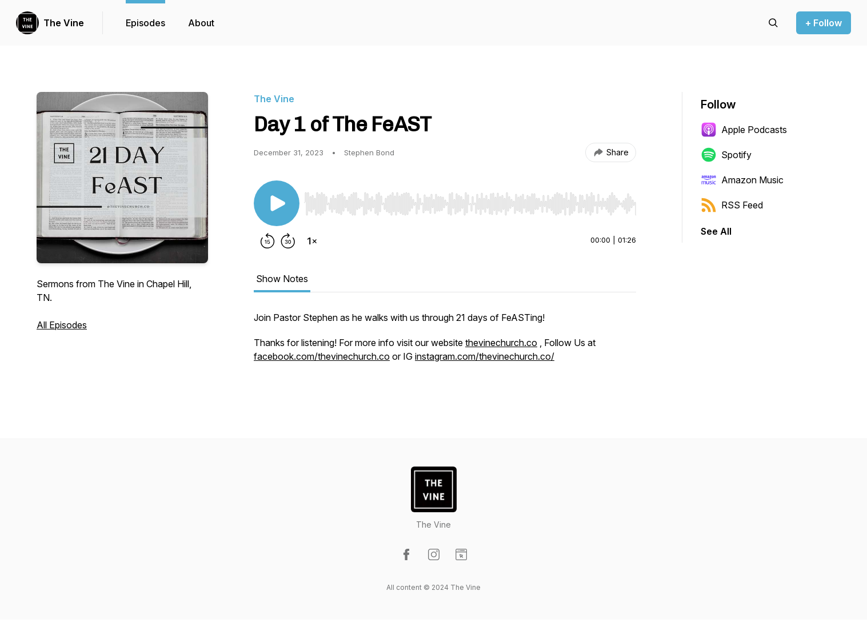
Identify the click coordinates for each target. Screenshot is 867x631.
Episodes (145, 23)
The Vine (63, 23)
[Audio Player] (470, 200)
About (201, 23)
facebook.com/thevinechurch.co (322, 356)
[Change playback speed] (312, 241)
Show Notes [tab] (282, 278)
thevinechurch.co (501, 342)
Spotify (726, 155)
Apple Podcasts (744, 130)
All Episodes (62, 325)
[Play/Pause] (276, 203)
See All (716, 231)
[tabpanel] (445, 343)
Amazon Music (742, 180)
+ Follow (823, 23)
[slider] (470, 204)
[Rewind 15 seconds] (267, 241)
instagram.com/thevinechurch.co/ (484, 356)
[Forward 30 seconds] (288, 241)
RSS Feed (732, 205)
